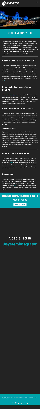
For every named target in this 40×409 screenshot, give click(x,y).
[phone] (27, 403)
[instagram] (15, 403)
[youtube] (18, 403)
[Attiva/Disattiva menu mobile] (37, 2)
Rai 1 (5, 80)
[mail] (24, 403)
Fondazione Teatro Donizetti (11, 95)
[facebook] (13, 403)
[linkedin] (21, 403)
